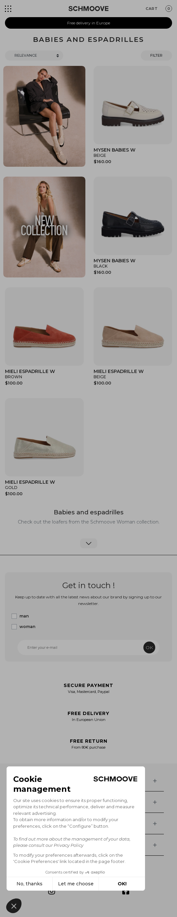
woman (27, 626)
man (24, 616)
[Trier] (34, 55)
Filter (156, 55)
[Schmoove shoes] (88, 8)
